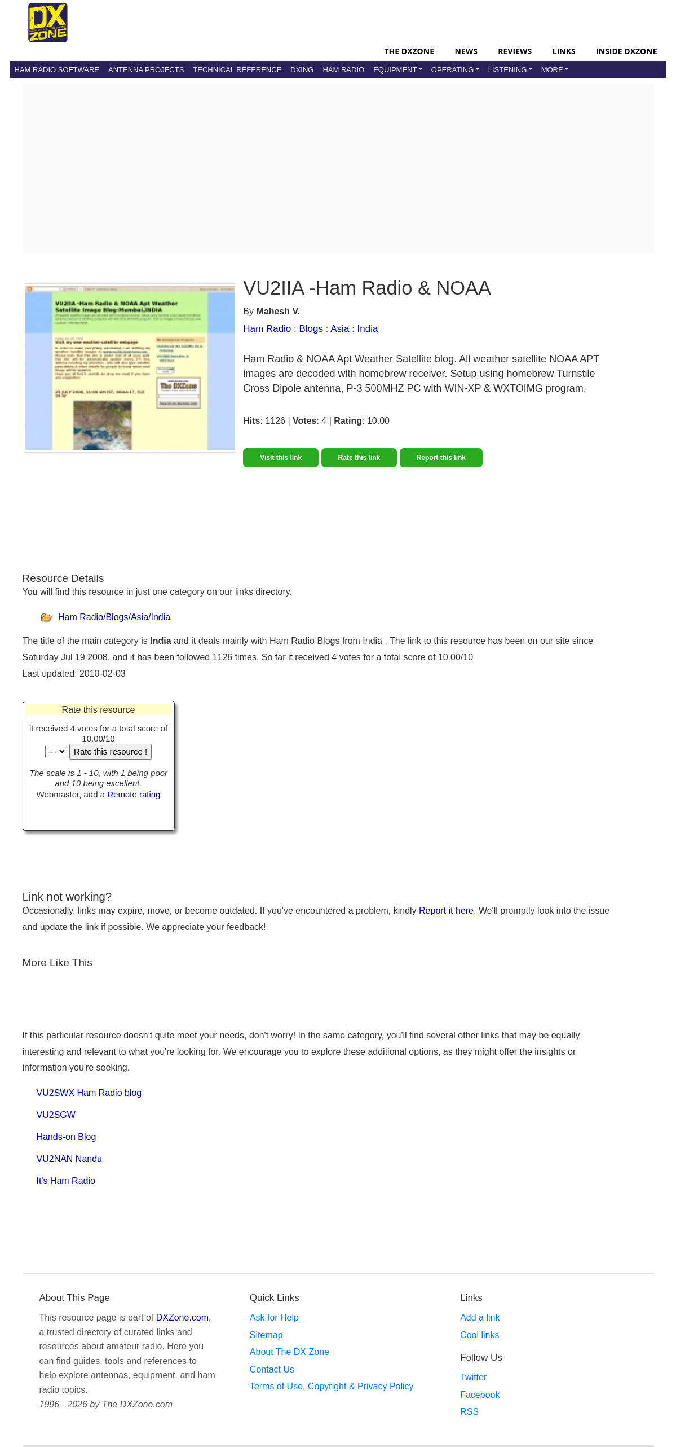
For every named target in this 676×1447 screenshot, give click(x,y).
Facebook (480, 1395)
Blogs (311, 328)
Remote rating (133, 794)
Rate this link (359, 458)
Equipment (395, 69)
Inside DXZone (626, 51)
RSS (469, 1412)
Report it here (446, 910)
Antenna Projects (146, 69)
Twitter (473, 1377)
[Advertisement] (338, 169)
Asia (339, 328)
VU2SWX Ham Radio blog (89, 1093)
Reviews (515, 51)
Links (564, 51)
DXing (301, 69)
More (552, 69)
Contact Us (272, 1369)
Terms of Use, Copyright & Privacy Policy (332, 1386)
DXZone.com (182, 1317)
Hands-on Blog (66, 1137)
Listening (507, 69)
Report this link (441, 458)
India (367, 328)
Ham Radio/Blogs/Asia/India (114, 617)
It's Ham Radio (66, 1181)
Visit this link (281, 458)
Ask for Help (274, 1317)
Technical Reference (237, 69)
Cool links (479, 1335)
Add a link (480, 1317)
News (465, 51)
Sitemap (266, 1335)
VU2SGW (56, 1115)
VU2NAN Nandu (70, 1159)
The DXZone (409, 51)
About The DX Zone (289, 1352)
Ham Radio (343, 69)
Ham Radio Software (57, 69)
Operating (452, 69)
